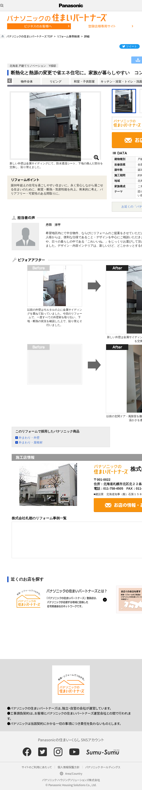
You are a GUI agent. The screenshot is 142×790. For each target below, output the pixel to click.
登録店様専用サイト (101, 26)
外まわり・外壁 (29, 437)
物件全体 (27, 81)
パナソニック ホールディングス (102, 767)
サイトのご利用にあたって (37, 767)
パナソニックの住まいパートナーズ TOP (29, 36)
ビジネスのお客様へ (38, 26)
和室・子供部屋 (84, 81)
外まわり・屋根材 (31, 442)
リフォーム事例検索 (68, 36)
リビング (56, 81)
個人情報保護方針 (69, 767)
